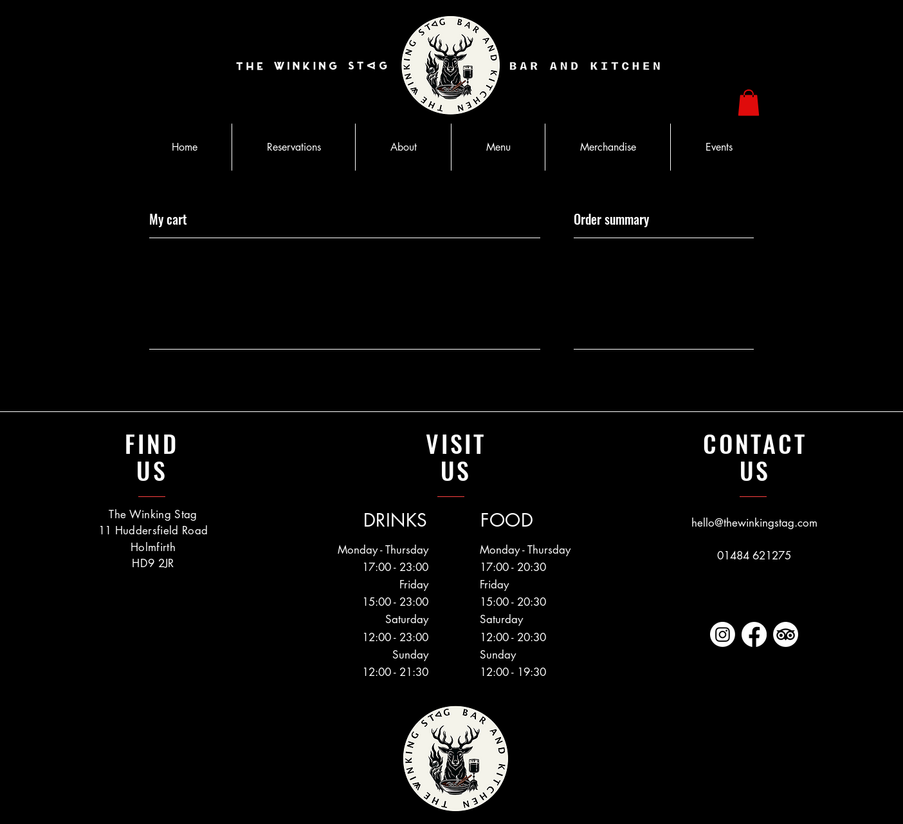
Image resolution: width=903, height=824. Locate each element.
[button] (749, 102)
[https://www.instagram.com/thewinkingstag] (722, 634)
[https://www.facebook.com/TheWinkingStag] (754, 634)
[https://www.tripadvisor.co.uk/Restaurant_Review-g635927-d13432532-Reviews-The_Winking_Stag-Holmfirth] (785, 634)
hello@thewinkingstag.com (754, 523)
